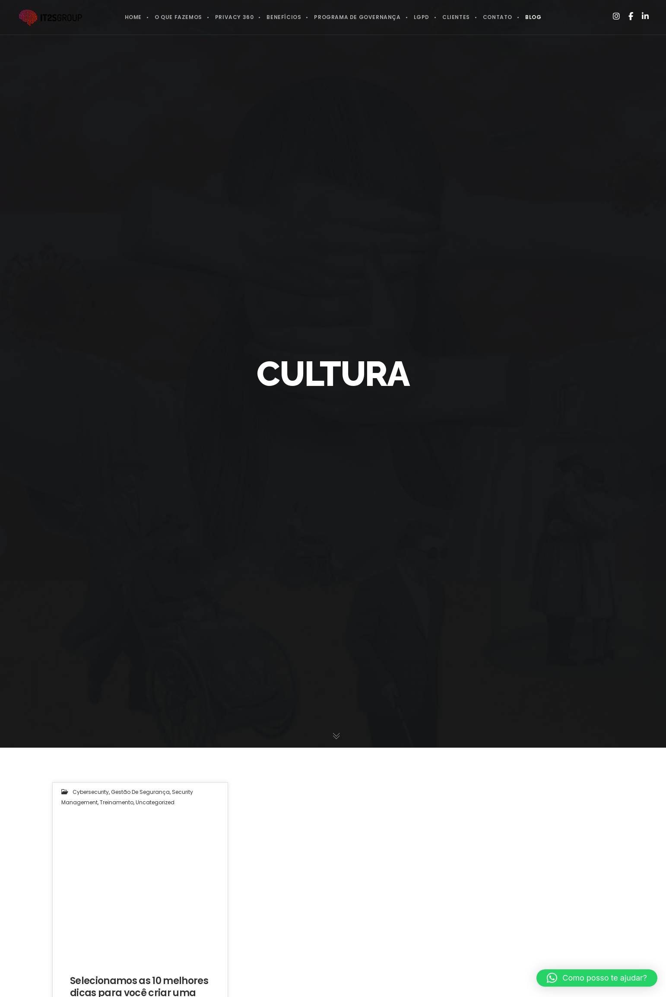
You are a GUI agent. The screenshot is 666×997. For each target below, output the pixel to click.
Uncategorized (155, 802)
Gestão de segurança (140, 792)
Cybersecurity (91, 792)
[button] (596, 978)
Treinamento (116, 802)
